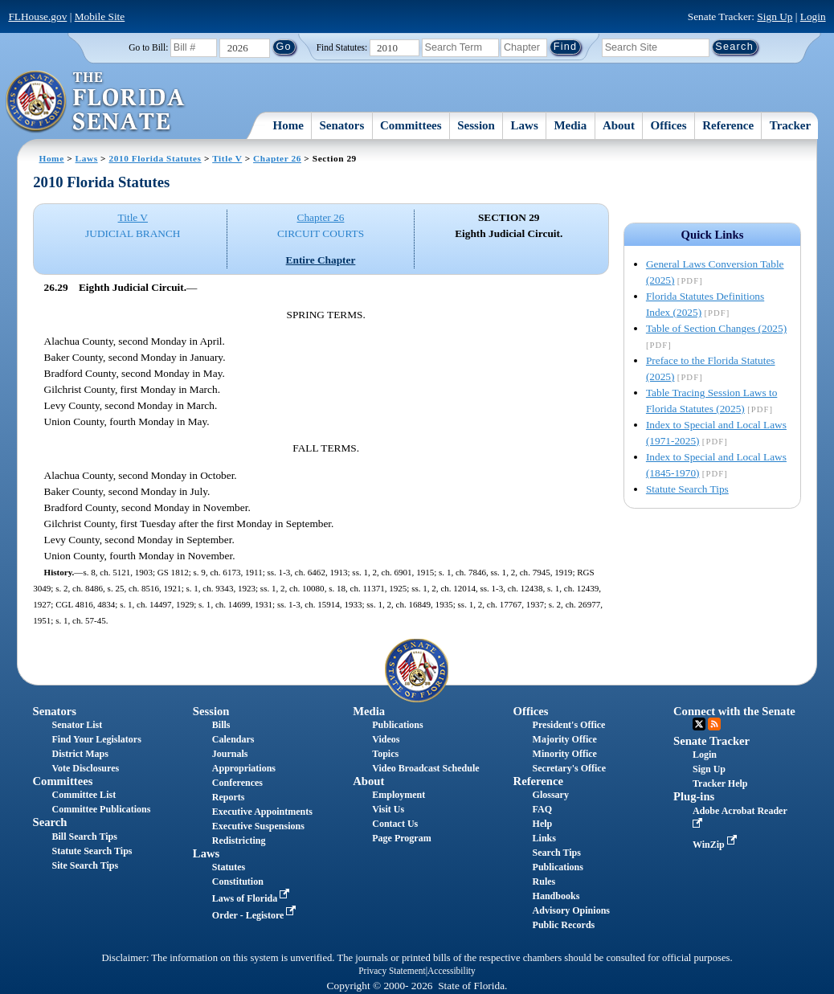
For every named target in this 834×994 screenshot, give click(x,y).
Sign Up (774, 16)
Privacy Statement (391, 971)
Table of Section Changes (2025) (716, 328)
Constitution (238, 881)
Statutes (228, 867)
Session (476, 125)
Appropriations (244, 768)
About (619, 125)
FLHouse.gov (37, 16)
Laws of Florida (252, 898)
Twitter (699, 724)
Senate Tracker (711, 740)
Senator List (76, 724)
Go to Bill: (148, 47)
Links (544, 838)
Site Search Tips (84, 865)
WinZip (716, 844)
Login (813, 16)
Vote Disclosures (85, 768)
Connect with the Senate (734, 711)
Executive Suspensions (258, 826)
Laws (524, 125)
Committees (411, 125)
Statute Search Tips (687, 489)
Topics (385, 753)
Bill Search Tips (84, 836)
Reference (728, 125)
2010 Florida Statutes (154, 158)
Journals (230, 753)
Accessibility (451, 971)
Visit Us (388, 809)
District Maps (79, 753)
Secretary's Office (569, 768)
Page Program (401, 838)
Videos (385, 739)
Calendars (233, 739)
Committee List (83, 794)
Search (49, 822)
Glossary (551, 794)
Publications (397, 724)
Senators (341, 125)
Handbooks (556, 896)
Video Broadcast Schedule (425, 768)
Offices (669, 125)
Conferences (237, 782)
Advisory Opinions (571, 910)
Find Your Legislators (96, 739)
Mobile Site (100, 16)
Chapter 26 (277, 158)
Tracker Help (720, 783)
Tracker (790, 125)
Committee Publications (100, 809)
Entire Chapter (321, 260)
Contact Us (395, 823)
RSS (714, 724)
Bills (221, 724)
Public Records (564, 925)
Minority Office (565, 753)
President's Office (569, 724)
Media (570, 125)
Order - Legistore (256, 915)
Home (287, 125)
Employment (398, 794)
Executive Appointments (262, 811)
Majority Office (565, 739)
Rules (544, 881)
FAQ (542, 809)
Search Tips (557, 852)
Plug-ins (693, 796)
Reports (228, 797)
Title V (227, 158)
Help (543, 823)
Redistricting (239, 840)
